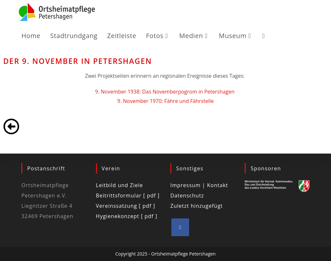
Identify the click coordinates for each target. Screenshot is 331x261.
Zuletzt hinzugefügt (196, 205)
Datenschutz (187, 195)
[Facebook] (180, 227)
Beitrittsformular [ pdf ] (128, 195)
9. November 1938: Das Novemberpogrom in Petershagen (165, 91)
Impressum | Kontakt (199, 185)
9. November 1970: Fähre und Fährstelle (165, 101)
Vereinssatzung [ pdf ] (125, 205)
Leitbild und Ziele (119, 185)
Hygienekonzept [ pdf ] (126, 216)
